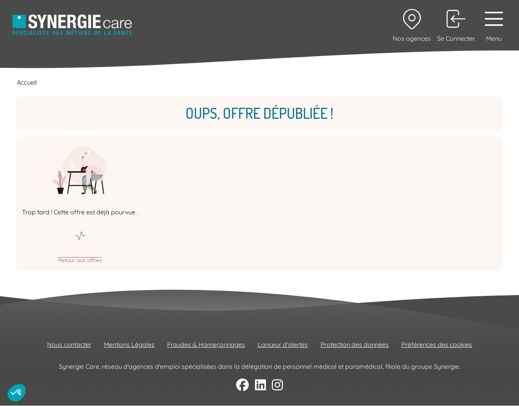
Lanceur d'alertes (283, 344)
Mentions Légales (129, 344)
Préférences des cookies (436, 344)
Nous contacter (69, 344)
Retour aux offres (80, 260)
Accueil (27, 82)
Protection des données (355, 344)
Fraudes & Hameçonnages (206, 344)
